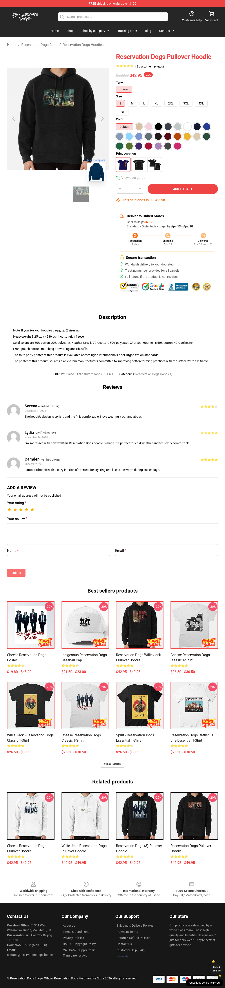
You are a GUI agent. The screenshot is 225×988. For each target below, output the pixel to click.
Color (119, 119)
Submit (16, 573)
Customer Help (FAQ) (131, 950)
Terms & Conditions (76, 931)
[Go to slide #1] (35, 194)
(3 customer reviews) (149, 66)
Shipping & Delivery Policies (135, 925)
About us (69, 925)
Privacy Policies (73, 938)
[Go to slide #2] (58, 194)
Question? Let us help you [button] (204, 982)
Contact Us (124, 944)
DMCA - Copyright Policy (79, 944)
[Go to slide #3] (80, 194)
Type (119, 82)
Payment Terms (127, 931)
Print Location (126, 153)
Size (119, 96)
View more (112, 763)
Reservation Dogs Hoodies (83, 45)
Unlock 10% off (217, 969)
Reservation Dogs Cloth (39, 45)
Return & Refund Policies (133, 938)
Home (11, 45)
